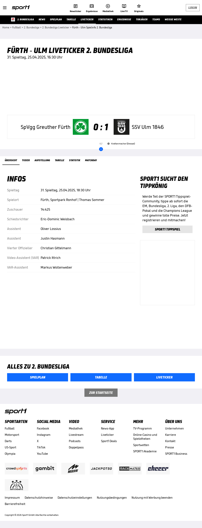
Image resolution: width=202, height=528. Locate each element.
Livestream (76, 435)
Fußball (9, 428)
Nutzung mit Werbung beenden (152, 497)
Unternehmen (174, 428)
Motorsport (12, 435)
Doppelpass (76, 447)
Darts (8, 441)
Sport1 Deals (109, 441)
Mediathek (76, 428)
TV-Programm (142, 428)
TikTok (41, 447)
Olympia (10, 453)
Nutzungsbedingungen (112, 497)
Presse (169, 447)
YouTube (42, 453)
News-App (107, 428)
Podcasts (74, 441)
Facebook (43, 428)
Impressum (12, 497)
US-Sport (10, 447)
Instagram (43, 435)
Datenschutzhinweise (39, 497)
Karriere (170, 435)
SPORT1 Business (176, 453)
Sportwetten (141, 445)
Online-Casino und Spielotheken (145, 437)
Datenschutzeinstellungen (75, 497)
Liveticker (107, 435)
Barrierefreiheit (15, 504)
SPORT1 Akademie (145, 451)
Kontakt (170, 441)
